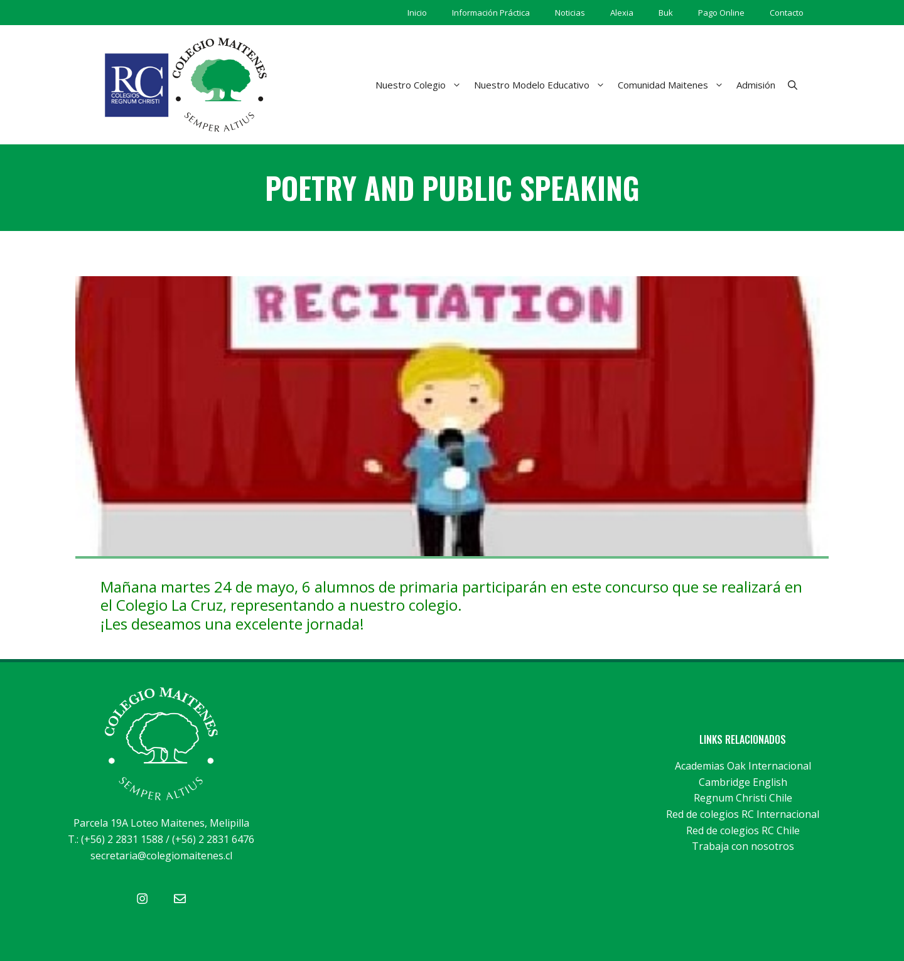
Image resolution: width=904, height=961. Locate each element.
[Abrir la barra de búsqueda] (793, 85)
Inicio (417, 12)
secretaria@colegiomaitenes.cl (161, 855)
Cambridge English (743, 782)
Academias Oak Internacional (743, 766)
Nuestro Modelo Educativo (542, 85)
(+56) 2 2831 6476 (213, 839)
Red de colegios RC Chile (743, 830)
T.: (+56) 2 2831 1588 (115, 839)
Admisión (755, 84)
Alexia (621, 12)
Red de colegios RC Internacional (742, 814)
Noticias (570, 12)
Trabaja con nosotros (743, 846)
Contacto (787, 12)
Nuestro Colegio (421, 85)
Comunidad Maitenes (674, 85)
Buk (666, 12)
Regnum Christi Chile (743, 798)
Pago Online (721, 12)
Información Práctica (491, 12)
